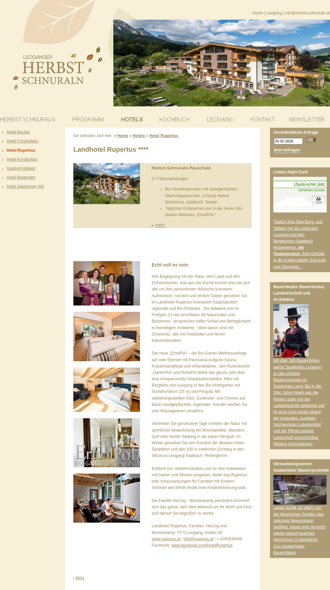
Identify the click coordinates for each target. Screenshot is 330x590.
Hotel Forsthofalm (22, 141)
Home (257, 13)
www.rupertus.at (166, 539)
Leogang (274, 13)
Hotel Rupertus (21, 150)
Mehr (79, 578)
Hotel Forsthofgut (22, 159)
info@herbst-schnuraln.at (307, 13)
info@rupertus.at (198, 539)
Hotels (139, 135)
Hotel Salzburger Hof (25, 186)
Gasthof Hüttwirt (21, 168)
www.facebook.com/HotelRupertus (201, 545)
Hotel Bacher (18, 132)
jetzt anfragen (287, 150)
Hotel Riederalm (21, 177)
